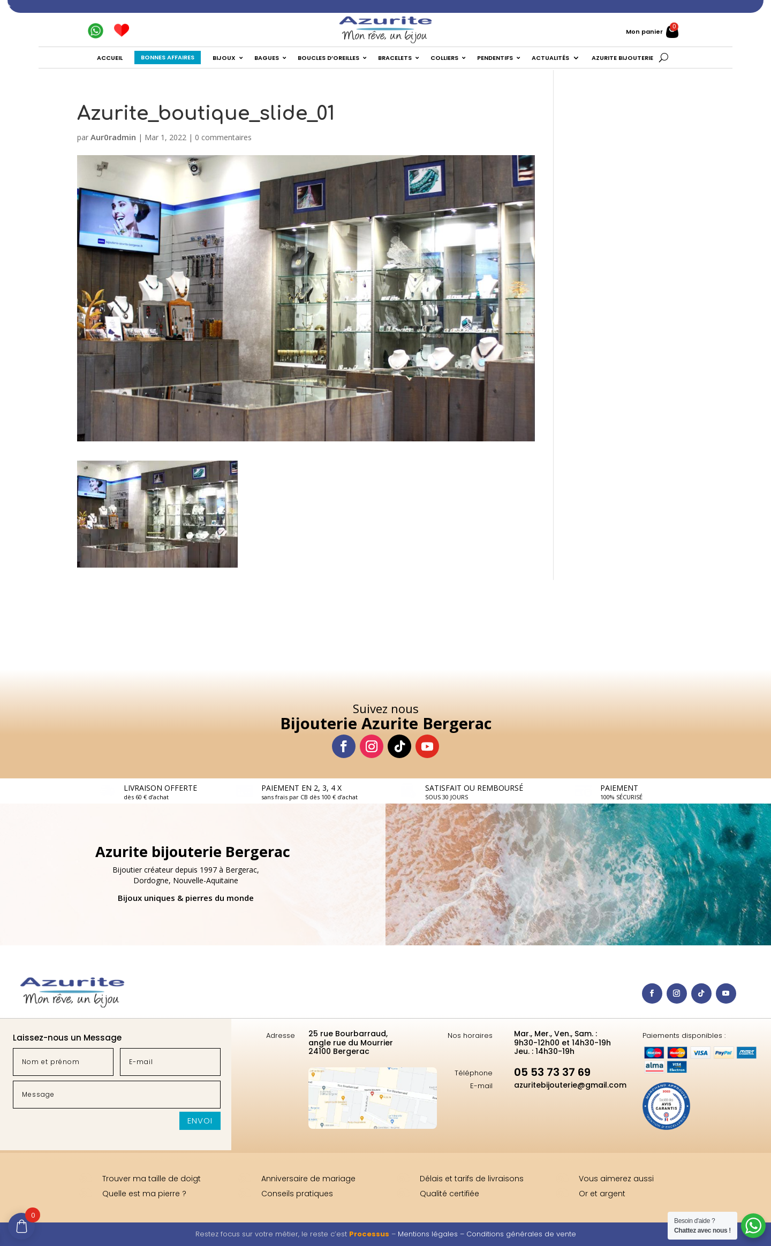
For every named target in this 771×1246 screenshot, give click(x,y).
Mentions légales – (432, 1234)
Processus (369, 1234)
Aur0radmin (113, 137)
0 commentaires (223, 137)
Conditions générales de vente (521, 1234)
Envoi (200, 1120)
